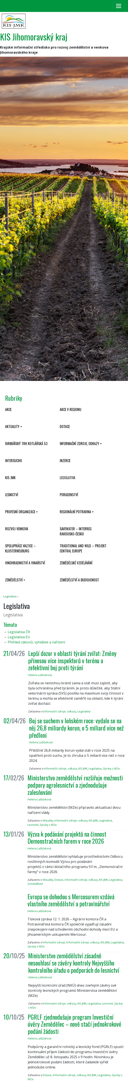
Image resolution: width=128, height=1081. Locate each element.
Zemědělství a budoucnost (79, 579)
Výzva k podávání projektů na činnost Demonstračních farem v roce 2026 (67, 838)
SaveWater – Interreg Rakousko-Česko (76, 531)
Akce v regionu (70, 409)
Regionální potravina (75, 511)
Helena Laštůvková (40, 675)
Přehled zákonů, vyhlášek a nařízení (36, 642)
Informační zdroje (53, 942)
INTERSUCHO (13, 460)
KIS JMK (10, 477)
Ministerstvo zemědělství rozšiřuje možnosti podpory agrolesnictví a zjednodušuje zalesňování (75, 784)
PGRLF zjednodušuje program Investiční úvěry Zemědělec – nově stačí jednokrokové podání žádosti (74, 1024)
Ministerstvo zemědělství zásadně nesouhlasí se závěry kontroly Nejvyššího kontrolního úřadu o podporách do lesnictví (73, 962)
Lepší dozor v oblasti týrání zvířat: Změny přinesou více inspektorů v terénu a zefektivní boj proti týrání (72, 660)
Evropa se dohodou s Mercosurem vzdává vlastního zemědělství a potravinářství (71, 900)
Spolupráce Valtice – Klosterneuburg (20, 548)
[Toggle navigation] (119, 6)
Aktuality (12, 426)
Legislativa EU (19, 637)
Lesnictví (11, 494)
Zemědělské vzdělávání (76, 562)
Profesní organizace (20, 511)
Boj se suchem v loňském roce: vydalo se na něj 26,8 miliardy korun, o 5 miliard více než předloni (76, 727)
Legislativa (67, 477)
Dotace (65, 426)
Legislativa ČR (19, 632)
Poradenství (69, 494)
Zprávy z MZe (111, 768)
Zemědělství (14, 579)
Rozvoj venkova (16, 528)
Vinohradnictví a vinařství (25, 562)
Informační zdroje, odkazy (79, 443)
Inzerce (65, 460)
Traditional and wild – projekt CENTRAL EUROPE (83, 548)
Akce (8, 409)
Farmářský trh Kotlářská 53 (26, 443)
